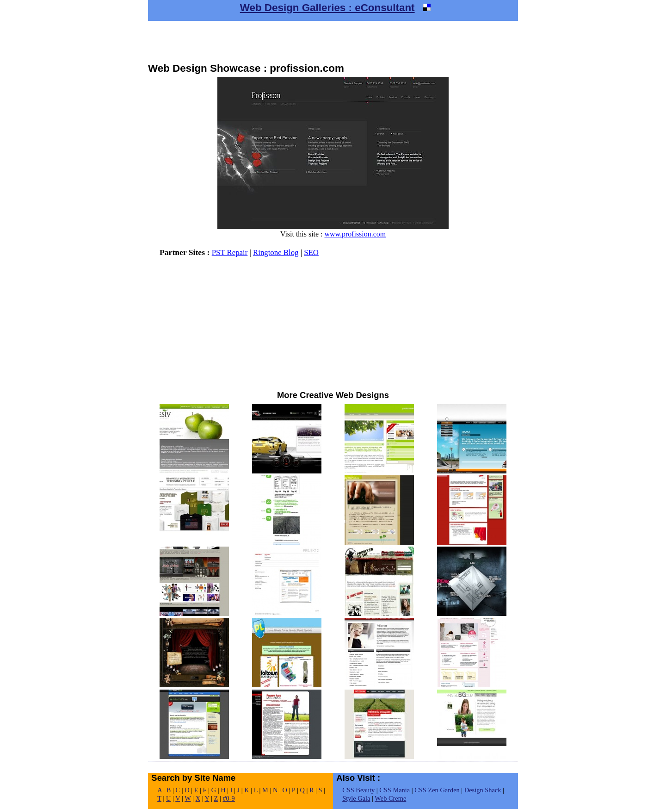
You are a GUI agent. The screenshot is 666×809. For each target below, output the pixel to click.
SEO (311, 252)
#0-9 (228, 798)
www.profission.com (355, 234)
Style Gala (356, 798)
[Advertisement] (333, 41)
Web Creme (390, 798)
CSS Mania (394, 790)
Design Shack (482, 790)
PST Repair (230, 252)
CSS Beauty (358, 790)
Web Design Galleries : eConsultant (327, 7)
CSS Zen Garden (437, 790)
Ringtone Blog (275, 252)
